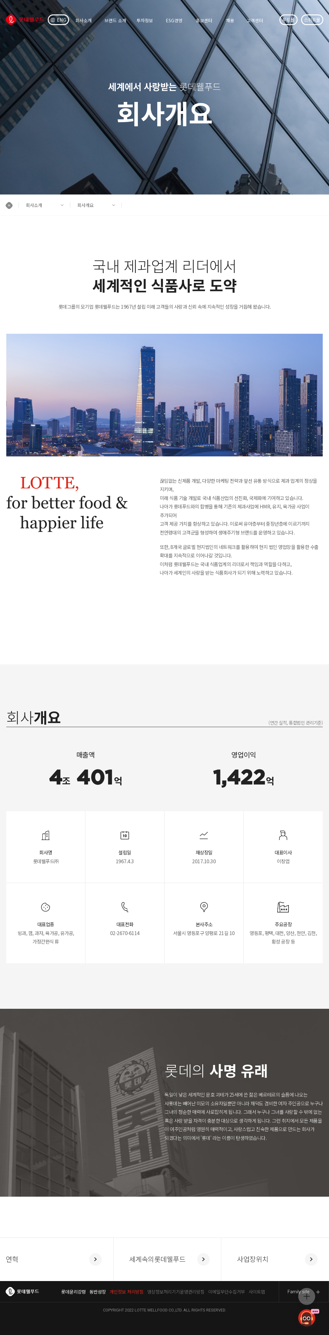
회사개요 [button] (85, 205)
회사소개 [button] (34, 205)
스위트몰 (312, 19)
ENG (58, 19)
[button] (12, 205)
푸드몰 (288, 19)
